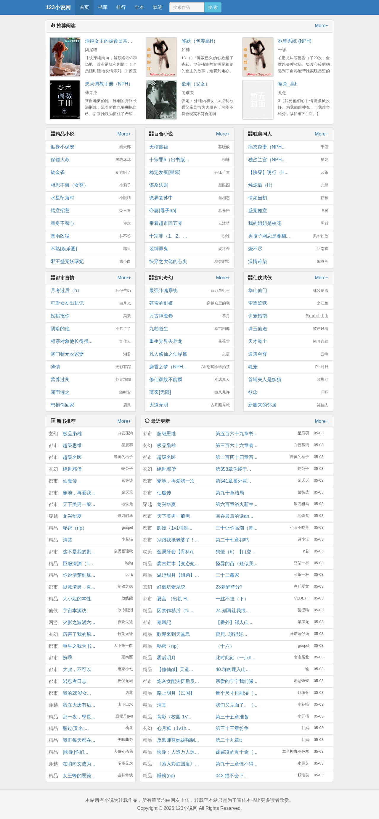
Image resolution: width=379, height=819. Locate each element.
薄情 (91, 367)
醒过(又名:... (76, 728)
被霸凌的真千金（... (236, 751)
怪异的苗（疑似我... (236, 563)
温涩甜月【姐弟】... (178, 575)
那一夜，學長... (79, 716)
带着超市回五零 (189, 223)
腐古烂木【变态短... (178, 563)
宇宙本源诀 (74, 610)
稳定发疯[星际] (189, 172)
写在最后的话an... (234, 516)
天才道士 (288, 341)
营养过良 (91, 379)
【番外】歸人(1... (234, 622)
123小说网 (58, 7)
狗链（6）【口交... (235, 551)
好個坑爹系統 (171, 586)
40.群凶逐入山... (233, 669)
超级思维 (72, 445)
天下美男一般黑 (173, 516)
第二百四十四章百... (236, 457)
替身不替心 (91, 223)
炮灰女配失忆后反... (178, 681)
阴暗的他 (91, 328)
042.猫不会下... (232, 775)
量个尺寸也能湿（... (236, 693)
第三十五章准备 (232, 716)
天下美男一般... (79, 504)
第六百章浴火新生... (236, 504)
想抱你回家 (91, 405)
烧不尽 (288, 249)
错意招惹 (91, 210)
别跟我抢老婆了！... (178, 539)
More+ (321, 25)
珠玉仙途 (288, 328)
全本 (139, 7)
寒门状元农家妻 (91, 354)
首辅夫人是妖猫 (288, 379)
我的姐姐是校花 (288, 223)
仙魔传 (70, 480)
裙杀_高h (288, 83)
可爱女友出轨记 (91, 303)
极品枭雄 (72, 433)
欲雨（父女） (196, 83)
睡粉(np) (166, 775)
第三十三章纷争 (232, 728)
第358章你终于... (233, 469)
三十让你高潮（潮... (236, 528)
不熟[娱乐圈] (91, 249)
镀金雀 (91, 172)
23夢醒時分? (229, 586)
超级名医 (72, 457)
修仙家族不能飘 (189, 379)
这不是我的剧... (79, 551)
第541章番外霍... (233, 480)
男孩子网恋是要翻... (288, 236)
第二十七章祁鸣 (232, 539)
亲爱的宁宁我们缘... (236, 681)
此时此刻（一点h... (235, 657)
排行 (121, 7)
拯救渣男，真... (79, 586)
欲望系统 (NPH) (294, 40)
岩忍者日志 (74, 681)
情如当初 (288, 198)
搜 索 (213, 7)
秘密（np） (75, 528)
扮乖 (67, 657)
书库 (102, 7)
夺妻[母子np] (189, 210)
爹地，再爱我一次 (176, 480)
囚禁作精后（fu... (175, 610)
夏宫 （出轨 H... (174, 598)
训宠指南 (288, 316)
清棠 (67, 539)
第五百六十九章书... (236, 433)
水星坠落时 (91, 198)
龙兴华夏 (72, 516)
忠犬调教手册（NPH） (109, 83)
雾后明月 (166, 657)
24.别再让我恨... (233, 610)
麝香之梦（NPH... (189, 367)
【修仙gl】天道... (175, 669)
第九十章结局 (230, 492)
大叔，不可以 (77, 669)
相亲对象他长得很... (91, 341)
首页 (84, 7)
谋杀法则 (189, 185)
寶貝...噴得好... (231, 634)
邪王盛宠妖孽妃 (91, 261)
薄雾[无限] (189, 392)
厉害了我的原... (79, 634)
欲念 (288, 392)
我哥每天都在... (79, 740)
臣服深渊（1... (78, 563)
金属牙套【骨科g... (177, 551)
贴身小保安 (91, 147)
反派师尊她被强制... (178, 740)
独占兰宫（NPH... (288, 160)
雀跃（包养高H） (200, 40)
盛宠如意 (288, 210)
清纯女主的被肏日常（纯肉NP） (119, 40)
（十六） (225, 646)
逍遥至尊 (288, 354)
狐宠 (288, 367)
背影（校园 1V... (174, 716)
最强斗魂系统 (189, 290)
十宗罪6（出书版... (189, 160)
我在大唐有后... (79, 704)
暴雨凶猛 (91, 236)
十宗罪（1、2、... (189, 236)
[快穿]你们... (75, 751)
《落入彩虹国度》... (178, 763)
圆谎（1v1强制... (174, 528)
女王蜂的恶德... (79, 775)
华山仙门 (288, 290)
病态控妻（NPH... (288, 147)
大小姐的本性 (77, 598)
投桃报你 (91, 316)
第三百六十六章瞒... (236, 445)
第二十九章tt (229, 740)
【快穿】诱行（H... (288, 172)
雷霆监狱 (288, 303)
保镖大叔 (91, 160)
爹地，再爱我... (79, 492)
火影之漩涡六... (79, 622)
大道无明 (189, 405)
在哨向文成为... (79, 763)
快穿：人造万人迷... (178, 751)
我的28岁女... (77, 693)
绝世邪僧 (72, 469)
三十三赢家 (227, 575)
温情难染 (288, 261)
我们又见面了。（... (236, 704)
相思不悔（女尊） (91, 185)
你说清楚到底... (79, 575)
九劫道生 (189, 328)
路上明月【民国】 (176, 693)
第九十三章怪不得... (236, 763)
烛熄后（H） (288, 185)
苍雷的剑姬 (189, 303)
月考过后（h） (91, 290)
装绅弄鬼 (189, 249)
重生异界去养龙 (189, 341)
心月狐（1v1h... (173, 728)
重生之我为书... (79, 646)
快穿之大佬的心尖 (189, 261)
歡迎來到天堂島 (173, 634)
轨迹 (158, 7)
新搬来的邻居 (288, 405)
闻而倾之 (91, 392)
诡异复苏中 (189, 198)
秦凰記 (164, 622)
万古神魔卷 (189, 316)
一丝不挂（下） (232, 598)
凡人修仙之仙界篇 (189, 354)
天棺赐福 (189, 147)
